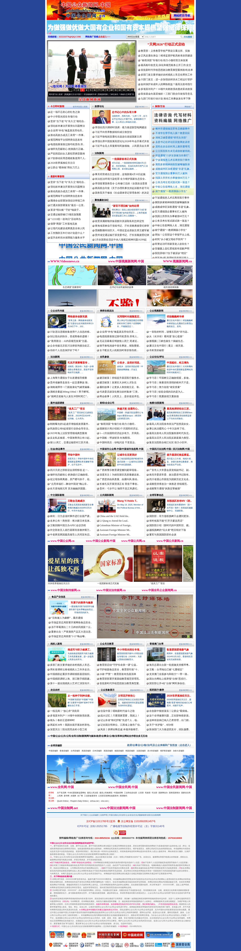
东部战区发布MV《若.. (179, 501)
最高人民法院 (92, 793)
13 (124, 90)
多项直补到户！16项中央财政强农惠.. (70, 715)
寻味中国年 (74, 454)
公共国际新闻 (107, 495)
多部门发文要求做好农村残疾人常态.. (70, 665)
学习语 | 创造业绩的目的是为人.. (166, 391)
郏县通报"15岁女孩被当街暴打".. (173, 155)
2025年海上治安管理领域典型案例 (68, 433)
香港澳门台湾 (156, 643)
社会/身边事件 (57, 449)
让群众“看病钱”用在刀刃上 (65, 167)
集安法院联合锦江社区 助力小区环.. (168, 442)
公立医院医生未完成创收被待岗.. (173, 151)
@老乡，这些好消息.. (129, 362)
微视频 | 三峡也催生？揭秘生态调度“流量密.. (126, 94)
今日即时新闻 (57, 106)
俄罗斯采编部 (165, 751)
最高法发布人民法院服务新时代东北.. (169, 433)
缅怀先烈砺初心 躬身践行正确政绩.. (69, 474)
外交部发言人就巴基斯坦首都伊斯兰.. (70, 530)
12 (120, 90)
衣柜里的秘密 (156, 350)
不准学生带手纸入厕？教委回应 (172, 133)
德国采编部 (119, 751)
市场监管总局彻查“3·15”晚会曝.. (68, 636)
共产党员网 (61, 793)
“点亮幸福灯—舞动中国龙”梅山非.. (69, 484)
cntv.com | (105, 801)
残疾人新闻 (56, 643)
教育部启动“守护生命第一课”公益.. (118, 665)
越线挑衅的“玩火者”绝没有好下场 (167, 530)
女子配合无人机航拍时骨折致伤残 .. (119, 350)
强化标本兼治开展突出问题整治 (67, 126)
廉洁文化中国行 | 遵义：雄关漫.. (166, 345)
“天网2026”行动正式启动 (166, 44)
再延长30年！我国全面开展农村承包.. (70, 724)
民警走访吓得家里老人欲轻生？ (172, 247)
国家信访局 (185, 793)
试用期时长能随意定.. (129, 316)
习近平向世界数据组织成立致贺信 (113, 132)
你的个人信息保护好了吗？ (65, 350)
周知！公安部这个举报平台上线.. (173, 238)
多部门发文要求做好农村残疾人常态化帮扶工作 (166, 74)
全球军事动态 (156, 495)
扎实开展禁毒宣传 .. (78, 362)
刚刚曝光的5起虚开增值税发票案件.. (69, 424)
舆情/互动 (160, 106)
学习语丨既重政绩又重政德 (164, 396)
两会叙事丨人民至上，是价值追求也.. (120, 396)
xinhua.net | (95, 801)
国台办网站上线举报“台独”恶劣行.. (168, 678)
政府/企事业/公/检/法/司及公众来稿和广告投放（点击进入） (159, 745)
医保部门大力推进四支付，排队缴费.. (169, 729)
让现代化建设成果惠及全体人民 (67, 228)
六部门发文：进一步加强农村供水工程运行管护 (166, 79)
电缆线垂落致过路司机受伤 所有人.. (119, 336)
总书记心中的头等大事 (124, 112)
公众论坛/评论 (157, 356)
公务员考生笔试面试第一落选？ (172, 182)
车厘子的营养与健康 (82, 602)
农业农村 (55, 690)
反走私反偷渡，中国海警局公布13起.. (70, 438)
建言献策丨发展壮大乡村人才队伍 (118, 382)
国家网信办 (163, 793)
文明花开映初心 (126, 695)
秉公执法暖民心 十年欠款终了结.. (167, 428)
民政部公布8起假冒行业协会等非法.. (69, 428)
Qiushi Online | (63, 801)
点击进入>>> (104, 37)
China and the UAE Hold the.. (114, 516)
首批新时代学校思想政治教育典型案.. (120, 683)
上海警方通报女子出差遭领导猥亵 (68, 378)
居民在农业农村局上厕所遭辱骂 (172, 146)
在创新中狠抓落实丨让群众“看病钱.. (168, 711)
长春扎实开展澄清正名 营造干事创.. (119, 484)
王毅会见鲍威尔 (76, 501)
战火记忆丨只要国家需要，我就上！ (120, 715)
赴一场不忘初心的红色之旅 (65, 112)
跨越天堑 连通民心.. (128, 408)
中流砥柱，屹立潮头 (178, 362)
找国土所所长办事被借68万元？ (172, 177)
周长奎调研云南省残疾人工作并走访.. (70, 669)
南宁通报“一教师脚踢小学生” (171, 191)
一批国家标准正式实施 (124, 159)
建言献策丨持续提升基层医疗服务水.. (120, 378)
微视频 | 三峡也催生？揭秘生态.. (166, 341)
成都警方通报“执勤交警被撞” (165, 488)
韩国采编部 (130, 751)
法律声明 (103, 815)
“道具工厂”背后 (76, 408)
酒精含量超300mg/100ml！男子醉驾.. (70, 391)
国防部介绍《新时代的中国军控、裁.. (169, 525)
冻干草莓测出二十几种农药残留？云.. (71, 627)
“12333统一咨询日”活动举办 (65, 219)
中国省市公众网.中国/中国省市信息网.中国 (121, 449)
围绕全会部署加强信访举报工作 (67, 200)
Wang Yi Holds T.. (127, 501)
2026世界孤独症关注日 (62, 163)
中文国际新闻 (57, 495)
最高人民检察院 (105, 793)
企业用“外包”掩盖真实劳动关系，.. (118, 331)
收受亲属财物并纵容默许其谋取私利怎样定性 (119, 221)
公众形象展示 (108, 690)
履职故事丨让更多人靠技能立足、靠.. (120, 387)
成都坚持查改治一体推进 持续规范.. (168, 484)
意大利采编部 (152, 751)
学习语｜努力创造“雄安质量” (165, 387)
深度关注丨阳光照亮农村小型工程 (68, 729)
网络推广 (188, 107)
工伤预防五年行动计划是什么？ (67, 233)
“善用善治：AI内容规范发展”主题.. (69, 341)
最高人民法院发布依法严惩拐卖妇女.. (169, 424)
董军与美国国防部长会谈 (162, 534)
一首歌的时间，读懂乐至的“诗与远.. (168, 331)
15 (132, 90)
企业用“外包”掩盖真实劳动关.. (66, 130)
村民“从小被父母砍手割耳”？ (171, 243)
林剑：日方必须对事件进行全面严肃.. (70, 516)
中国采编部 (53, 751)
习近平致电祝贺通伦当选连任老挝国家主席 (118, 136)
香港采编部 (64, 751)
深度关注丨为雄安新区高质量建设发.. (120, 474)
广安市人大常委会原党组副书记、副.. (169, 470)
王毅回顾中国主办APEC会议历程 (68, 525)
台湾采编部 (75, 751)
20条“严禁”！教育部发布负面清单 (118, 674)
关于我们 (84, 815)
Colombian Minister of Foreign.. (116, 525)
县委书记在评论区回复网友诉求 (172, 142)
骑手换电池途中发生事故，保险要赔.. (120, 345)
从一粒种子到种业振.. (79, 695)
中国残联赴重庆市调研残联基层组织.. (70, 674)
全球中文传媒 (72, 9)
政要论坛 (99, 106)
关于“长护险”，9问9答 (161, 724)
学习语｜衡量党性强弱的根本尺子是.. (169, 382)
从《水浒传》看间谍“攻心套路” (56, 94)
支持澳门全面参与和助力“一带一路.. (168, 674)
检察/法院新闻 (157, 403)
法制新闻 (99, 153)
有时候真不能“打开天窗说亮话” (166, 520)
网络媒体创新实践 (77, 316)
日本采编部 (97, 751)
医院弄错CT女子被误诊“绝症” (171, 256)
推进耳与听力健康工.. (79, 649)
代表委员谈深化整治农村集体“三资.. (119, 391)
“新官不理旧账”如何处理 (125, 206)
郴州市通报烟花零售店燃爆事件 (172, 128)
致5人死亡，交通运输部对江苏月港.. (69, 442)
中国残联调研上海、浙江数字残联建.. (70, 678)
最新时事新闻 (57, 176)
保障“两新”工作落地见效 (63, 223)
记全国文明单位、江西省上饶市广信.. (120, 724)
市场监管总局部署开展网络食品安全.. (71, 622)
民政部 (147, 793)
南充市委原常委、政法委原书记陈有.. (169, 474)
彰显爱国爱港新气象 (178, 649)
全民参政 (104, 356)
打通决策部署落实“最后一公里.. (67, 205)
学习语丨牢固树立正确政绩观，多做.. (169, 378)
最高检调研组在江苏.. (178, 408)
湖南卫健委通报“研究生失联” (171, 137)
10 (111, 90)
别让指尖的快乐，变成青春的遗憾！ (69, 336)
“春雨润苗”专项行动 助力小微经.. (118, 424)
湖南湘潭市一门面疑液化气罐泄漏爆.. (70, 387)
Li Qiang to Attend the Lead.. (114, 520)
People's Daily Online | (79, 801)
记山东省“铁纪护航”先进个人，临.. (119, 720)
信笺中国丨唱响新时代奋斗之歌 (117, 711)
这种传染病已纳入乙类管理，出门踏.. (169, 720)
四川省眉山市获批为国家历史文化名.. (169, 479)
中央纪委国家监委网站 (76, 793)
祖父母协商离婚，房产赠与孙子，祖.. (70, 479)
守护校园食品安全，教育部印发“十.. (119, 669)
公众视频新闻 (156, 310)
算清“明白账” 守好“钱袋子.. (65, 210)
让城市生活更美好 (127, 454)
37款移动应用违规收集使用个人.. (68, 158)
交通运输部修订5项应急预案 (65, 214)
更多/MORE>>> (141, 107)
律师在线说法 (107, 310)
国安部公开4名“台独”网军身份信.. (167, 683)
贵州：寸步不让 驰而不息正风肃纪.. (119, 488)
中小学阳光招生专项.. (129, 649)
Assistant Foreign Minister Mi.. (115, 530)
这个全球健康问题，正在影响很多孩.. (169, 715)
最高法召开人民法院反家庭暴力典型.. (169, 438)
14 (128, 90)
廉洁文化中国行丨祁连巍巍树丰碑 (88, 94)
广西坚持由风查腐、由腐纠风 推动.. (119, 479)
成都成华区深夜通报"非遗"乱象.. (173, 169)
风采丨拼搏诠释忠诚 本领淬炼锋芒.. (119, 729)
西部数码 (123, 796)
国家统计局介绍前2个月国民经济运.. (119, 428)
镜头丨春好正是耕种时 (62, 720)
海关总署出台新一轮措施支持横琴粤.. (169, 665)
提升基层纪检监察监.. (178, 454)
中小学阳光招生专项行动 (63, 116)
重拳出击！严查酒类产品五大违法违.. (71, 631)
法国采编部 (141, 751)
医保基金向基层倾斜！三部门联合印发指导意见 (166, 93)
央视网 (73, 796)
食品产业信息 (58, 596)
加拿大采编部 (178, 751)
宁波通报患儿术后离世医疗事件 (172, 160)
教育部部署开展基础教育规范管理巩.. (120, 678)
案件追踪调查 (57, 403)
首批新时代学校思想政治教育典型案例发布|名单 (167, 70)
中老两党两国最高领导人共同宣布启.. (70, 534)
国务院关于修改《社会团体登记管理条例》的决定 (122, 192)
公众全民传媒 (57, 310)
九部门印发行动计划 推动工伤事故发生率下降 (166, 98)
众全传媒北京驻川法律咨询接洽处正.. (70, 345)
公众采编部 (94, 815)
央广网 (80, 796)
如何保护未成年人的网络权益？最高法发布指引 (166, 84)
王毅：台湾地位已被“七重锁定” (166, 669)
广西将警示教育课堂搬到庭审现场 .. (119, 470)
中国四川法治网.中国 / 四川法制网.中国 (170, 449)
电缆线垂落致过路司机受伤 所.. (67, 144)
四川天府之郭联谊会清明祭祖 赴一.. (69, 470)
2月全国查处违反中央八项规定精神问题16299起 (121, 239)
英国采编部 (108, 751)
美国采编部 (86, 751)
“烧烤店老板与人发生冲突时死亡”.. (69, 396)
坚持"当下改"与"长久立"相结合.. (67, 121)
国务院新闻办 (174, 793)
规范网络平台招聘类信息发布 (66, 139)
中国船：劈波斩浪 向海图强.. (115, 438)
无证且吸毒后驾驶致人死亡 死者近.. (119, 341)
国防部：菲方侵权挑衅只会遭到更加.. (169, 516)
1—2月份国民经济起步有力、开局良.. (120, 433)
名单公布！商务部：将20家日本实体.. (70, 520)
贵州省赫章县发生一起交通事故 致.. (69, 382)
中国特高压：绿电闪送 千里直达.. (118, 442)
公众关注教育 (107, 643)
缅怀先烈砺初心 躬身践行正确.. (67, 149)
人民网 (60, 796)
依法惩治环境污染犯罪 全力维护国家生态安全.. (120, 179)
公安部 (141, 793)
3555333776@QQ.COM (70, 37)
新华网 (66, 796)
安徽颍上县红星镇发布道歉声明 (172, 252)
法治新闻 (55, 356)
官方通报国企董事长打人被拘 (171, 173)
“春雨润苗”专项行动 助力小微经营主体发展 (164, 60)
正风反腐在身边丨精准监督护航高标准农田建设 (166, 55)
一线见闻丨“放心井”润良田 (64, 711)
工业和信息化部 (130, 793)
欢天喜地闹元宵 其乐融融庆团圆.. (68, 488)
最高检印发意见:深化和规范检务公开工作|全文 (166, 65)
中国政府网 (118, 793)
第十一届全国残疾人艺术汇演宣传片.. (70, 683)
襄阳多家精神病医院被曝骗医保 (172, 164)
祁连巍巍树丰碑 (175, 316)
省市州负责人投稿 (80, 107)
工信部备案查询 (90, 796)
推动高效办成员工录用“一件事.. (67, 135)
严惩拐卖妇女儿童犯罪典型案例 (67, 153)
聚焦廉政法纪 (102, 200)
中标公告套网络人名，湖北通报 (172, 186)
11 (116, 90)
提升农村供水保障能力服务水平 (67, 237)
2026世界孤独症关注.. (179, 695)
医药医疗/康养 (157, 690)
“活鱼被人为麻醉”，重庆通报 (67, 618)
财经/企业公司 (107, 403)
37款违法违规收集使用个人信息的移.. (70, 331)
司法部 (154, 793)
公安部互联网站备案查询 (108, 796)
